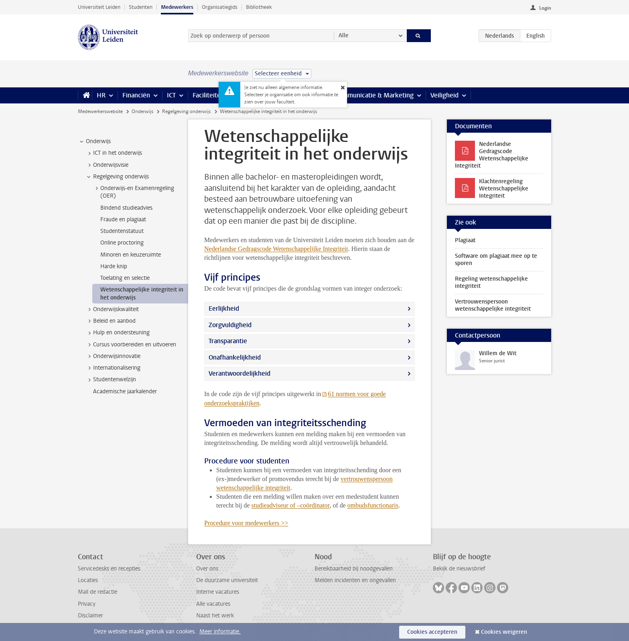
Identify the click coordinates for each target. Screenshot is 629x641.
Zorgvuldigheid (230, 325)
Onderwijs (142, 111)
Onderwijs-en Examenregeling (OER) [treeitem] (133, 192)
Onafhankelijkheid (235, 357)
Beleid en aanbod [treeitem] (110, 321)
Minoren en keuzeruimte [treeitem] (130, 255)
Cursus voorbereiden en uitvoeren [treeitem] (130, 345)
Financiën (136, 95)
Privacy (86, 604)
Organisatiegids (219, 7)
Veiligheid (444, 95)
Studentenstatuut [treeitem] (122, 231)
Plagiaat (465, 240)
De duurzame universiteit (227, 580)
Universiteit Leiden (99, 7)
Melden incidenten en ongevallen (355, 580)
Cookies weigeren (504, 632)
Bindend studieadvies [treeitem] (126, 208)
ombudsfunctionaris (372, 505)
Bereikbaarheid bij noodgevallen (353, 568)
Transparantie (228, 341)
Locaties (88, 580)
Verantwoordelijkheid (239, 373)
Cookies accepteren (432, 632)
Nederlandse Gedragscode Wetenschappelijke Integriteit (276, 248)
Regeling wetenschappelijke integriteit (491, 282)
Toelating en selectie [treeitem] (125, 278)
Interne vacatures (217, 592)
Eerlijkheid (224, 308)
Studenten (140, 7)
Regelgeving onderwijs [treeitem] (117, 177)
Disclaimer (90, 615)
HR (101, 95)
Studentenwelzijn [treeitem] (110, 380)
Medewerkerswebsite (100, 111)
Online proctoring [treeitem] (122, 243)
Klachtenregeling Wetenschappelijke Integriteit (503, 189)
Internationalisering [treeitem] (112, 368)
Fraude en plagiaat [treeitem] (123, 219)
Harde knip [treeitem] (113, 266)
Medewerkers (177, 7)
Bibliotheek (259, 7)
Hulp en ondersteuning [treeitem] (117, 333)
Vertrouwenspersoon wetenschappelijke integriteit (493, 305)
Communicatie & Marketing (374, 95)
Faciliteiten (208, 95)
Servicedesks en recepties (109, 568)
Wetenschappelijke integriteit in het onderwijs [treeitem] (141, 293)
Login (545, 8)
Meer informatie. (220, 631)
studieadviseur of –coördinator (291, 505)
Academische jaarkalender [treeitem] (125, 391)
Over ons (207, 568)
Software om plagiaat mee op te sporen (496, 259)
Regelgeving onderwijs (186, 111)
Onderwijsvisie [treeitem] (106, 165)
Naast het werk (215, 615)
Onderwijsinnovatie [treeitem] (112, 356)
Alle (344, 35)
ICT (171, 95)
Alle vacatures (213, 604)
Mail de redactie (97, 592)
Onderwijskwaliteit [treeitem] (112, 309)
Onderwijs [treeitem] (94, 142)
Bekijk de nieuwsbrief (459, 568)
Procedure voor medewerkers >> (246, 523)
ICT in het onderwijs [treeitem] (113, 153)
